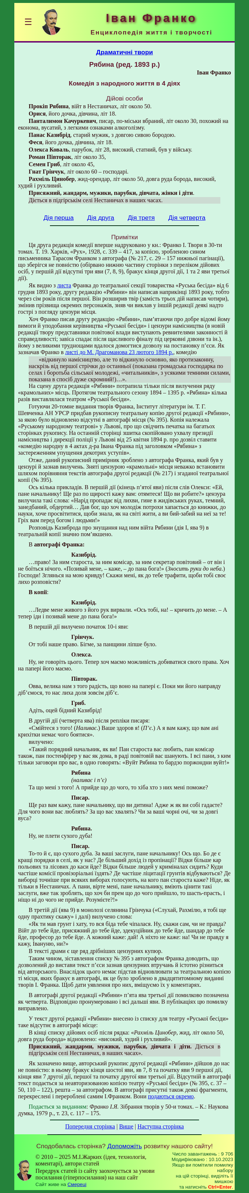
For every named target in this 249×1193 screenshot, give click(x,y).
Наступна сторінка (160, 1126)
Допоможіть (124, 1146)
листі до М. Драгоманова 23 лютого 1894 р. (119, 352)
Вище (126, 1126)
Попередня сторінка (90, 1126)
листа (64, 285)
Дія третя (141, 217)
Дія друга (100, 217)
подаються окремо (171, 1096)
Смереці (77, 1184)
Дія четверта (186, 217)
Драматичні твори (124, 52)
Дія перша (59, 217)
